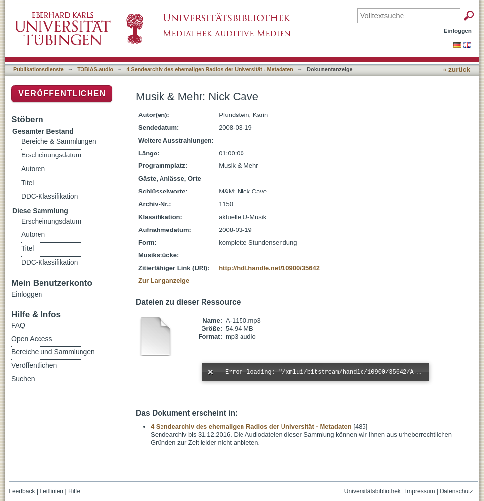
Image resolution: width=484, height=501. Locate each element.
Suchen (23, 379)
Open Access (31, 339)
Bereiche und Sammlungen (53, 352)
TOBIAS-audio (95, 69)
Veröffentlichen (62, 93)
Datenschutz (456, 491)
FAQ (18, 325)
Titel (27, 183)
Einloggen (458, 30)
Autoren (33, 169)
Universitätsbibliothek (372, 491)
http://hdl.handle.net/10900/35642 (269, 267)
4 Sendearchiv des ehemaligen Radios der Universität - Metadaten (210, 69)
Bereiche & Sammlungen (58, 141)
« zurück (456, 69)
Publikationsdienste (38, 69)
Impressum (420, 491)
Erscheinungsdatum (51, 155)
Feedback (22, 491)
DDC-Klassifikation (49, 196)
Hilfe (74, 491)
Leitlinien (51, 491)
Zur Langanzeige (163, 280)
